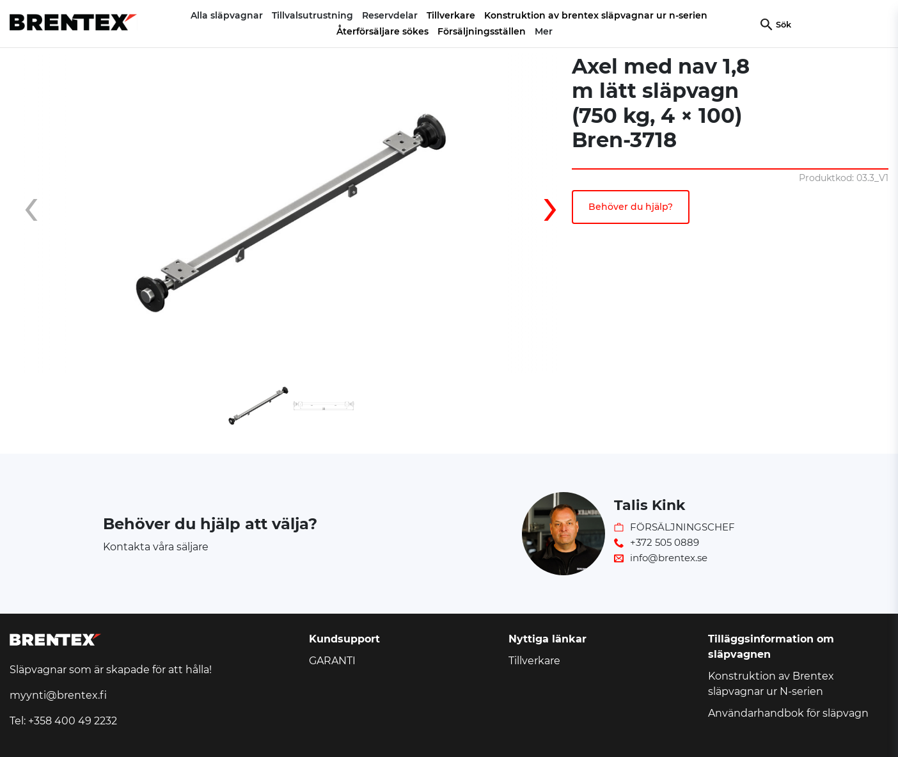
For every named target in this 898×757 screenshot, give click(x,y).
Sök (783, 24)
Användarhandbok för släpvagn (788, 713)
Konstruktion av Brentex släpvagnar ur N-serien (771, 683)
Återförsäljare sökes (382, 31)
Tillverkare (451, 15)
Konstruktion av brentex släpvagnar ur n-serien (595, 15)
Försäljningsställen (481, 31)
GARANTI (332, 661)
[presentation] (42, 213)
